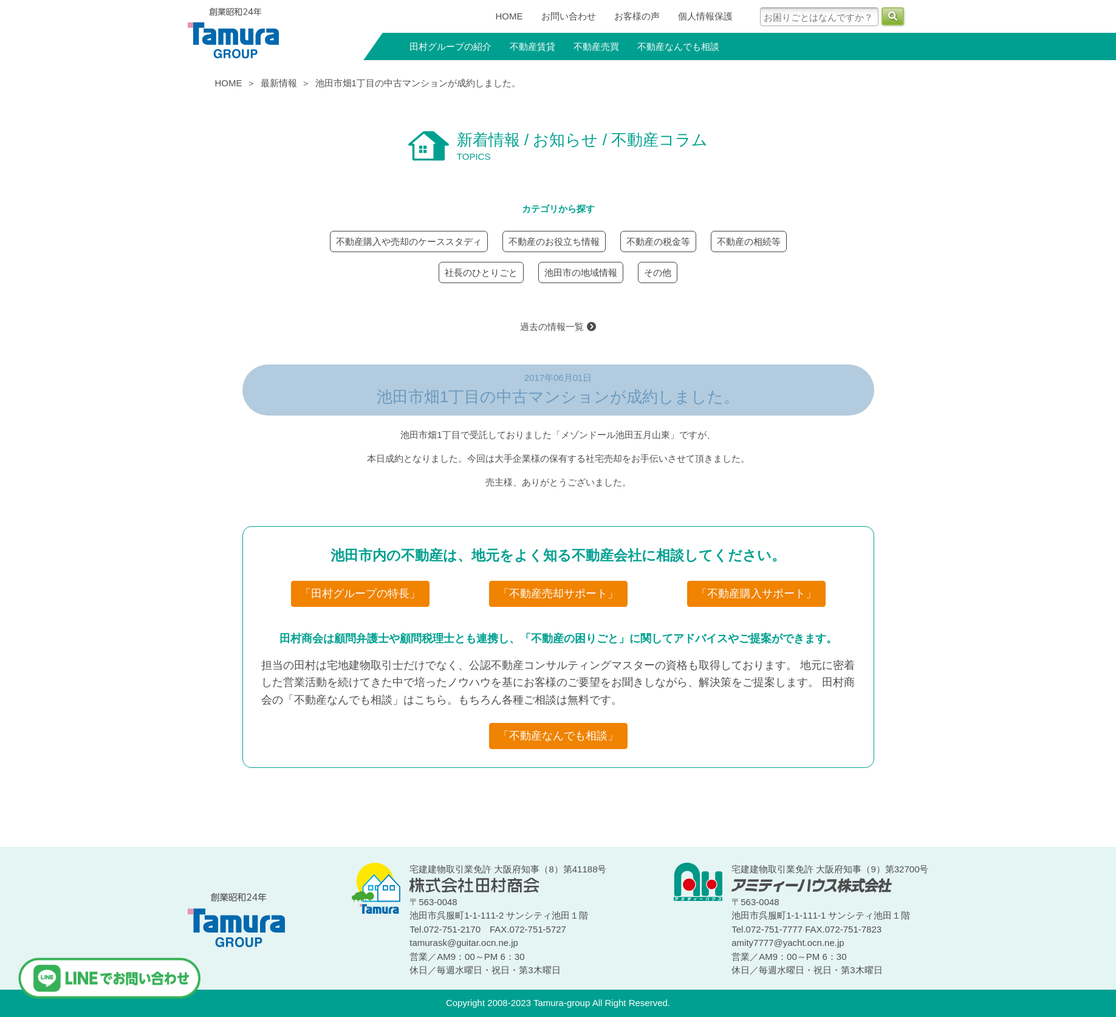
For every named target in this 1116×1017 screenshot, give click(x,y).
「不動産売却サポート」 (558, 593)
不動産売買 (596, 46)
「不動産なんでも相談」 (558, 736)
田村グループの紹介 (450, 46)
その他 (657, 272)
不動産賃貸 (532, 46)
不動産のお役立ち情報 (554, 241)
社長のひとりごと (481, 272)
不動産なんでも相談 (678, 46)
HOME (509, 16)
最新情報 (279, 83)
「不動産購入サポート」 (756, 593)
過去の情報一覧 (557, 326)
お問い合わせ (568, 16)
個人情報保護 (705, 16)
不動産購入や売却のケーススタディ (409, 241)
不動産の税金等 (658, 241)
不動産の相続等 (749, 241)
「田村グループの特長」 (360, 593)
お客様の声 (637, 16)
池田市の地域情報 (580, 272)
